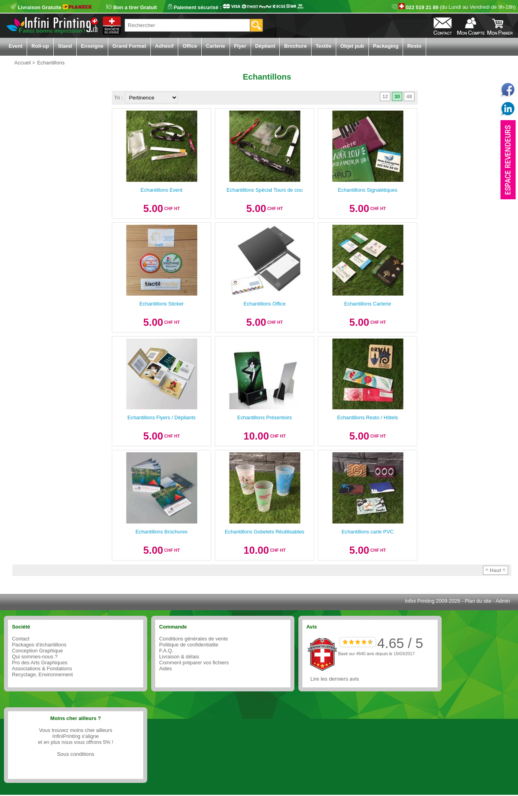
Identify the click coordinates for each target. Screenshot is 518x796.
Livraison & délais (179, 657)
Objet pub (352, 46)
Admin (503, 601)
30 (397, 96)
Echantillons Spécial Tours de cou (264, 190)
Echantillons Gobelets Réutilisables (264, 532)
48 (409, 96)
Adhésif (164, 46)
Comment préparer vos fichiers (194, 663)
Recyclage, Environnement (42, 674)
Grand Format (129, 46)
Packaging (385, 46)
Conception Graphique (37, 651)
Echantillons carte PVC (368, 532)
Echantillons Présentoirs (264, 417)
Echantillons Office (264, 304)
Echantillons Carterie (367, 304)
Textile (323, 46)
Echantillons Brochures (162, 532)
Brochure (295, 46)
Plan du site (478, 601)
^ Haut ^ (495, 570)
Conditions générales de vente (193, 639)
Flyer (240, 46)
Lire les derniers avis (334, 679)
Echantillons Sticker (161, 304)
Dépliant (265, 46)
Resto (414, 46)
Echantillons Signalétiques (367, 190)
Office (190, 46)
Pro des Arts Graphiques (39, 663)
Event (16, 46)
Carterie (215, 46)
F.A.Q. (166, 651)
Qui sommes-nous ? (35, 657)
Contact (20, 639)
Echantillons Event (161, 190)
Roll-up (40, 46)
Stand (65, 46)
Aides (165, 668)
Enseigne (92, 46)
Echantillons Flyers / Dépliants (161, 417)
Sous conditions (75, 754)
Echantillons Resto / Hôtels (367, 417)
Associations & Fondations (42, 668)
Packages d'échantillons (39, 645)
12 (385, 96)
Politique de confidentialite (188, 645)
